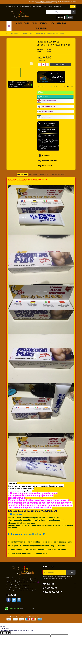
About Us (9, 6)
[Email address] (54, 572)
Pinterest (68, 87)
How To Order (47, 6)
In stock (39, 51)
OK (70, 572)
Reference (40, 49)
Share (41, 87)
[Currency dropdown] (73, 6)
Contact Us (57, 6)
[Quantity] (43, 64)
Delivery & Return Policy (21, 6)
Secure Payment (35, 6)
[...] (38, 582)
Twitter (14, 600)
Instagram (19, 600)
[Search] (60, 12)
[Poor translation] (7, 632)
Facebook (8, 600)
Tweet (54, 87)
